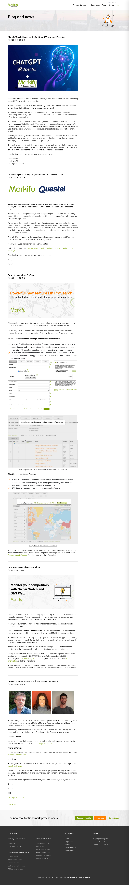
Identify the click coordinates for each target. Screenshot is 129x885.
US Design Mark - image (16, 866)
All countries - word (15, 860)
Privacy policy (69, 851)
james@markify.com (44, 743)
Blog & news (95, 5)
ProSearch (11, 843)
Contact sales (114, 818)
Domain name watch (43, 849)
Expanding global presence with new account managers (33, 681)
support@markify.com (101, 839)
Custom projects (42, 858)
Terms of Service (84, 877)
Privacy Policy (72, 877)
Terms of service (70, 848)
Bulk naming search (15, 846)
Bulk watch (40, 846)
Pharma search (13, 863)
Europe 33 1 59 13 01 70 (101, 845)
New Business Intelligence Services (24, 567)
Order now (100, 818)
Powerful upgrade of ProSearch (22, 275)
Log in (119, 5)
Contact (111, 5)
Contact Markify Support (18, 555)
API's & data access (43, 852)
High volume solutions (44, 855)
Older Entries (12, 804)
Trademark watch (42, 843)
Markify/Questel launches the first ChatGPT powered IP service (36, 37)
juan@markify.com (15, 766)
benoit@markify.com (16, 797)
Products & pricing (79, 5)
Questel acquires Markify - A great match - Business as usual (35, 174)
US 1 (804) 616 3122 (100, 842)
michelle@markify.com (17, 755)
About (104, 5)
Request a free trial (84, 818)
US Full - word (13, 857)
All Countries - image (15, 869)
